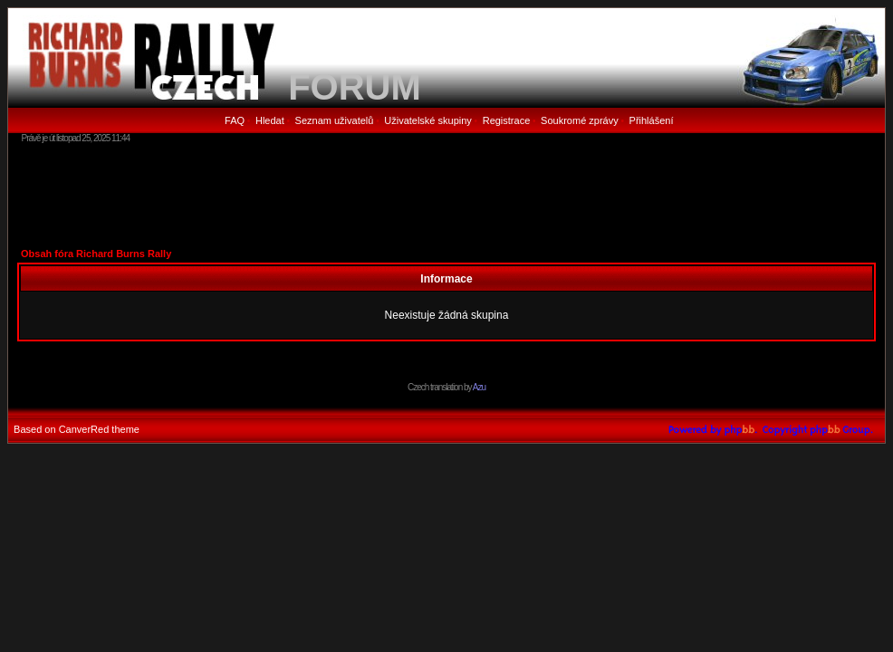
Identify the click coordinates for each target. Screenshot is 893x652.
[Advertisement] (446, 194)
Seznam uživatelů (334, 120)
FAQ (235, 120)
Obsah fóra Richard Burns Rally (96, 253)
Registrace (507, 120)
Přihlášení (651, 120)
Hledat (269, 120)
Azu (479, 387)
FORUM (354, 87)
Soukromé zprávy (580, 120)
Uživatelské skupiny (428, 120)
